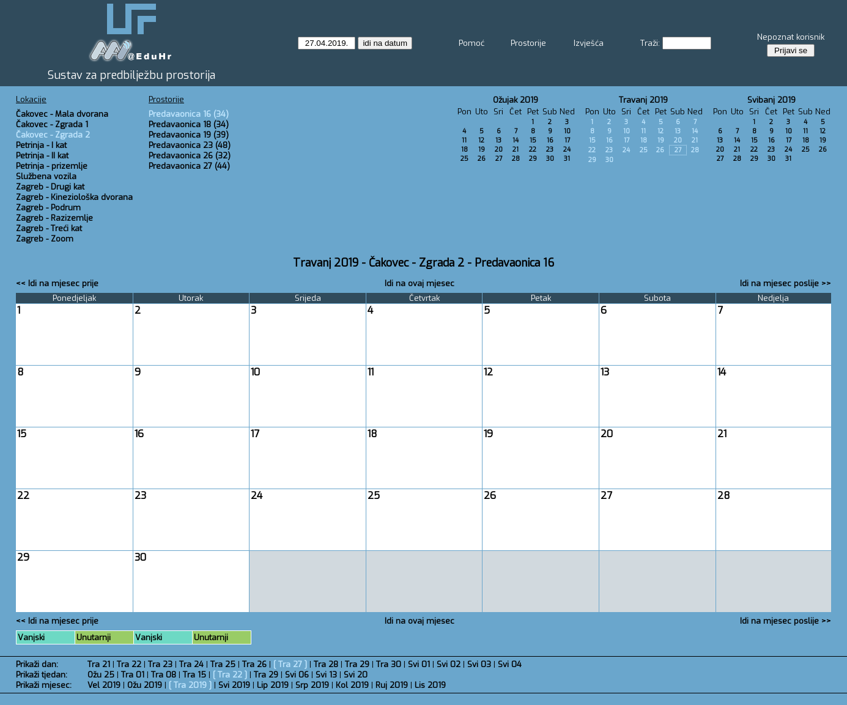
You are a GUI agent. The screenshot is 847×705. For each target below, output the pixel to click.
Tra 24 (191, 664)
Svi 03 (479, 664)
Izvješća (589, 43)
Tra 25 (222, 664)
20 (499, 149)
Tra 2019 (190, 685)
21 (515, 149)
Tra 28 (326, 664)
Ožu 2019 (144, 685)
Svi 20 (356, 675)
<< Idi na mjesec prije (57, 283)
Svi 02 (448, 664)
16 (550, 140)
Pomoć (471, 43)
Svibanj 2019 (771, 100)
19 (481, 149)
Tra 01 (132, 675)
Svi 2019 (234, 685)
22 (532, 149)
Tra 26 (254, 664)
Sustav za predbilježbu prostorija (131, 75)
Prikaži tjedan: (41, 675)
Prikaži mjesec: (44, 685)
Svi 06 (297, 675)
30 (550, 159)
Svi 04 (510, 664)
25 (464, 159)
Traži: (650, 43)
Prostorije (528, 43)
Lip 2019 (273, 685)
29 (533, 159)
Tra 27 (290, 664)
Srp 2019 (312, 685)
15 (533, 140)
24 (567, 149)
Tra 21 (98, 664)
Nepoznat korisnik (790, 37)
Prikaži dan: (37, 664)
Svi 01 (419, 664)
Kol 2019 (352, 685)
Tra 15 (194, 675)
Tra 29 (357, 664)
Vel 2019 (103, 685)
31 (567, 159)
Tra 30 (388, 664)
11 (464, 140)
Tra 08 (163, 675)
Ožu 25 (100, 675)
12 (481, 140)
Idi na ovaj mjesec (419, 283)
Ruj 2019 (391, 685)
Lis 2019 (430, 685)
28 (516, 159)
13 (498, 140)
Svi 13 (326, 675)
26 (482, 159)
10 (567, 131)
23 (549, 149)
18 (464, 149)
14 (515, 140)
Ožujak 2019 (515, 100)
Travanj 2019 (643, 100)
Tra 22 (129, 664)
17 (567, 140)
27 (498, 159)
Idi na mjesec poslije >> (785, 283)
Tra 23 (160, 664)
